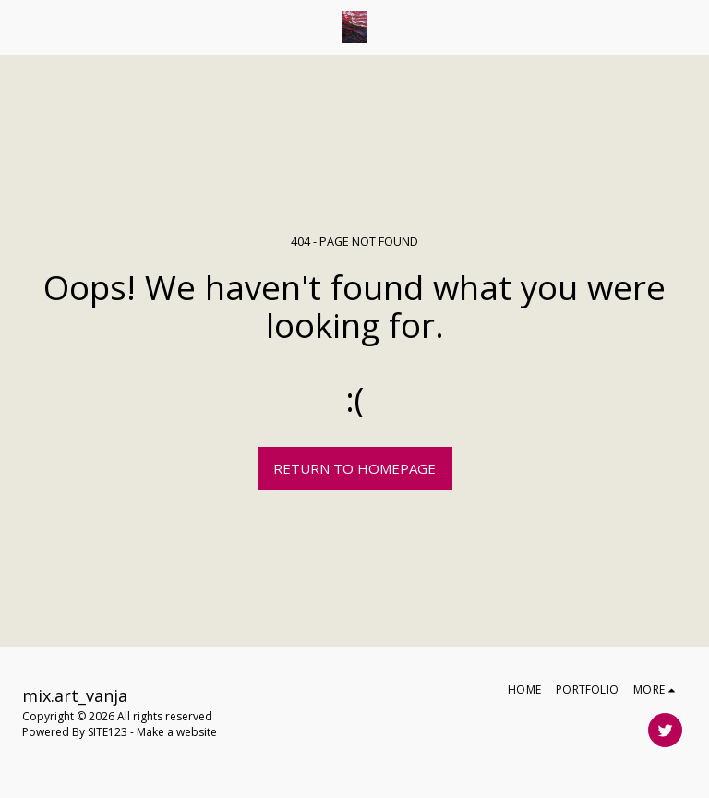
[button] (20, 26)
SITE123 (107, 732)
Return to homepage (354, 468)
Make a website (177, 732)
